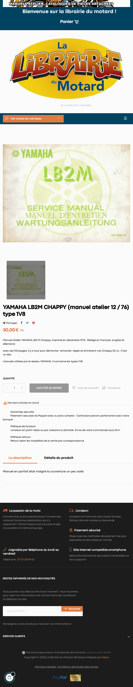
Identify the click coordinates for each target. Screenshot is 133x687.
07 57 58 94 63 (26, 559)
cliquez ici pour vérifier (98, 652)
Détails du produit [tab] (58, 458)
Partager (21, 323)
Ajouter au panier (49, 388)
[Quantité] (14, 388)
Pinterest (33, 323)
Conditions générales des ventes (77, 667)
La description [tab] (20, 458)
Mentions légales (45, 667)
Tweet (27, 323)
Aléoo (105, 657)
